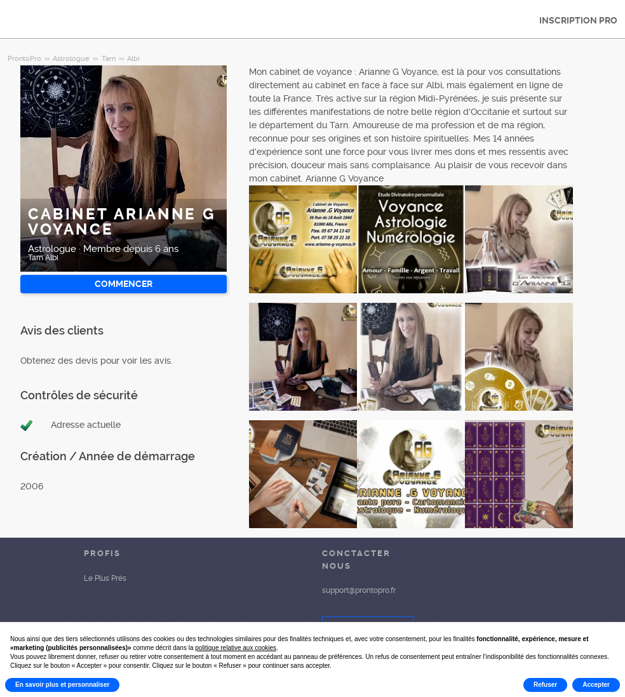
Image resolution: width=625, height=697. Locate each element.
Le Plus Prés (105, 578)
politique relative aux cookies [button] (235, 647)
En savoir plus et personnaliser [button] (62, 684)
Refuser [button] (545, 684)
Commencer (123, 284)
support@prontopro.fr (359, 590)
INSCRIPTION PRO (578, 20)
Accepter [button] (596, 684)
